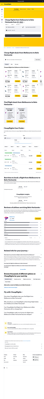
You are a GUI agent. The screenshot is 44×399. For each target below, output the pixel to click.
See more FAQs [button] (24, 268)
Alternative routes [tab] (10, 278)
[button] (43, 1)
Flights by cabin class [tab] (29, 278)
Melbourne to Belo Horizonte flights (12, 286)
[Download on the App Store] (36, 359)
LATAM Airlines (14, 216)
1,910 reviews (13, 219)
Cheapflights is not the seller (24, 343)
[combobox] (20, 22)
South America (11, 45)
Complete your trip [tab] (19, 278)
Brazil (15, 45)
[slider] (32, 141)
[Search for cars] (1, 12)
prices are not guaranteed (28, 340)
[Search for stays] (1, 10)
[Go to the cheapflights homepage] (8, 4)
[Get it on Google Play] (36, 356)
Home (6, 45)
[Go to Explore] (1, 15)
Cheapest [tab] (8, 62)
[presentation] (25, 20)
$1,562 (22, 20)
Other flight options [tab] (10, 281)
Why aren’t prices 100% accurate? (24, 347)
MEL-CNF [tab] (26, 184)
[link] (11, 119)
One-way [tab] (18, 62)
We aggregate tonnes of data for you (24, 345)
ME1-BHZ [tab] (21, 184)
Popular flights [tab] (19, 281)
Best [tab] (13, 62)
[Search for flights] (1, 8)
